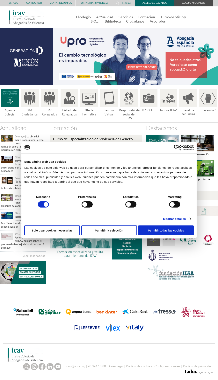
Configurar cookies (167, 366)
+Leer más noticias (34, 256)
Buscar (123, 3)
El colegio (83, 17)
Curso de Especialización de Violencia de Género (93, 139)
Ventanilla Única (61, 3)
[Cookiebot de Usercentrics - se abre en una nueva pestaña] (177, 147)
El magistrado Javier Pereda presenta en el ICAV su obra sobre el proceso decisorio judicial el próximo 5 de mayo (22, 241)
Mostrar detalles (174, 218)
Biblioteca (113, 21)
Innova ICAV (168, 110)
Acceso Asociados (193, 3)
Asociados (158, 21)
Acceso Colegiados (154, 3)
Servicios (126, 17)
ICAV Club (148, 110)
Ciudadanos (135, 21)
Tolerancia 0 (208, 110)
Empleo (13, 3)
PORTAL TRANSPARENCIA (94, 3)
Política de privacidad (198, 366)
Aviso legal (115, 366)
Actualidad (104, 17)
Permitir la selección (109, 230)
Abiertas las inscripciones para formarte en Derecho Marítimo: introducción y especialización (20, 220)
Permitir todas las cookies (166, 230)
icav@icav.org (75, 366)
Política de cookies (139, 366)
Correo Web (34, 3)
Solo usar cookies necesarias (52, 230)
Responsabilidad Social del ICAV (130, 114)
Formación (146, 17)
